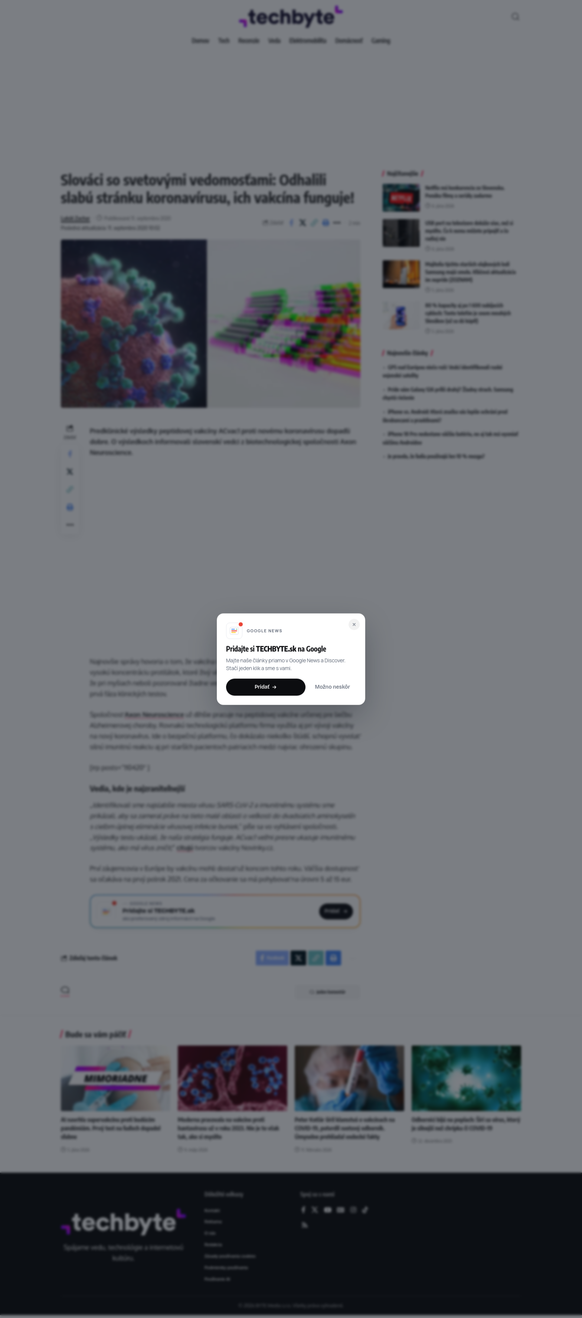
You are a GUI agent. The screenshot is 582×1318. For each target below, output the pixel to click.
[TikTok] (365, 1210)
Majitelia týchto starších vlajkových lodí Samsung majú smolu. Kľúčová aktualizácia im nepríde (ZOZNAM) (470, 272)
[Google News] (341, 1210)
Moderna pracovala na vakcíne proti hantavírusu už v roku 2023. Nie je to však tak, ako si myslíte (228, 1128)
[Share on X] (303, 223)
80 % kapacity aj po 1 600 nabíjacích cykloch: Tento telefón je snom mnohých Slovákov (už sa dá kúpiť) (468, 313)
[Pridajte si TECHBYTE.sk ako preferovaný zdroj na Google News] (225, 911)
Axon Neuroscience (154, 714)
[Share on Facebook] (291, 223)
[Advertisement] (291, 104)
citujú (185, 847)
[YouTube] (328, 1210)
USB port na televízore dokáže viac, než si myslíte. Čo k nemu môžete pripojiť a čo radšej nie (469, 231)
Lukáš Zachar (75, 218)
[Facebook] (303, 1210)
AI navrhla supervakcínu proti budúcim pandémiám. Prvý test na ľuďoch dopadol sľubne (110, 1128)
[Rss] (304, 1225)
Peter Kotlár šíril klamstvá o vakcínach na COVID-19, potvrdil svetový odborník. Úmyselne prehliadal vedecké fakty (345, 1128)
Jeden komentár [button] (328, 992)
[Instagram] (353, 1210)
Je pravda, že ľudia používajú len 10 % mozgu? (436, 456)
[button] (515, 17)
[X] (314, 1210)
